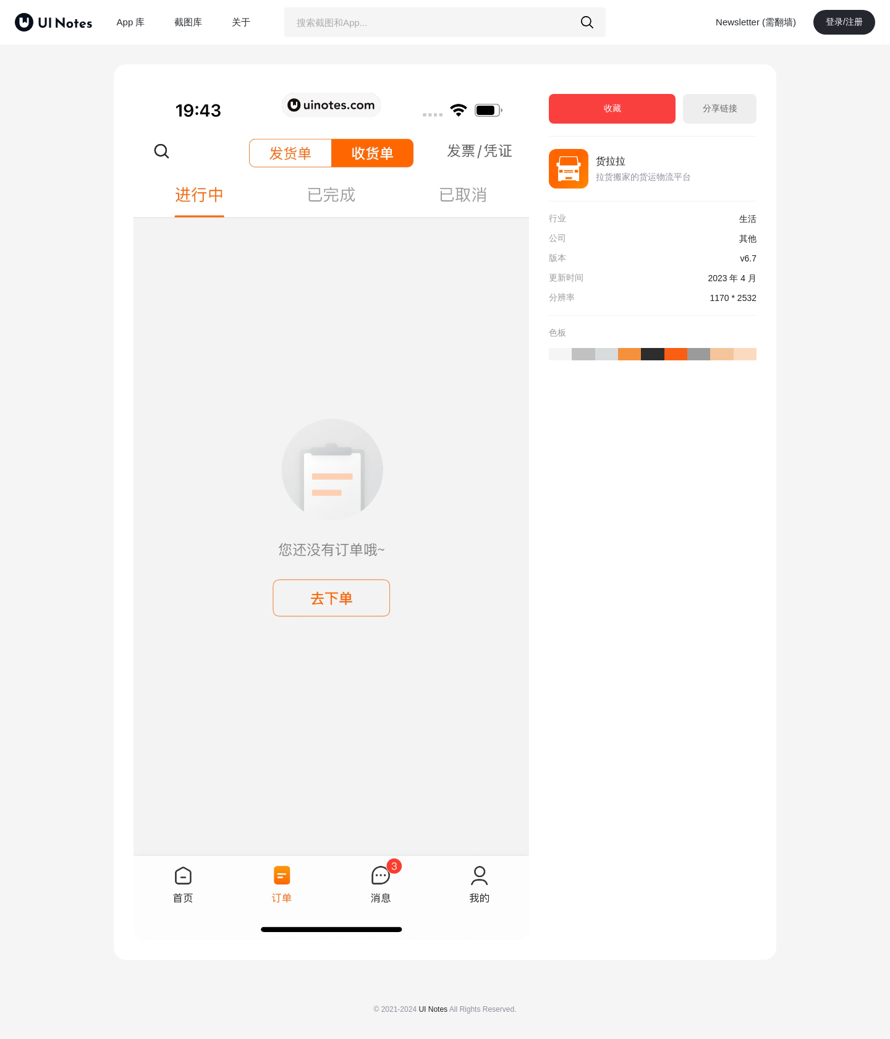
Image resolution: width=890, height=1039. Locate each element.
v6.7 (748, 258)
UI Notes (432, 1009)
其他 (747, 239)
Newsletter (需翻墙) (756, 22)
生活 (747, 219)
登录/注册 (844, 22)
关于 (241, 22)
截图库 (188, 22)
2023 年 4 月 (732, 278)
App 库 (131, 22)
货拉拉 (610, 161)
